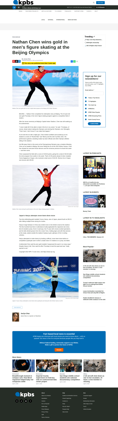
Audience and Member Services (69, 395)
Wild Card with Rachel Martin (84, 11)
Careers (43, 401)
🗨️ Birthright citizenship (92, 42)
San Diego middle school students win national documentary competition (94, 276)
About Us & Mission (46, 395)
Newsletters (44, 398)
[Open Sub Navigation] (23, 15)
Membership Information (89, 401)
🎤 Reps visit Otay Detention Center (93, 40)
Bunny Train (87, 211)
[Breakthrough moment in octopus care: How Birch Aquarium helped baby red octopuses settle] (23, 365)
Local (43, 19)
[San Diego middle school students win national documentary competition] (71, 365)
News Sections (72, 19)
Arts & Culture (47, 15)
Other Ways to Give (87, 403)
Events (89, 15)
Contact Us (65, 401)
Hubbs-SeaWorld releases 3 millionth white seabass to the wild (94, 298)
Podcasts (68, 15)
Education (62, 374)
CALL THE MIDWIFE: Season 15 (93, 237)
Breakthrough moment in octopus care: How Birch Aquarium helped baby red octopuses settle (22, 378)
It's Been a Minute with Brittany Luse (31, 11)
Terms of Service (45, 417)
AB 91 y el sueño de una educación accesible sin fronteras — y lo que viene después (94, 184)
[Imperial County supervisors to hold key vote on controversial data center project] (47, 365)
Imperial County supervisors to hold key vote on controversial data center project (46, 378)
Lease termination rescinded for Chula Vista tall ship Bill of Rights (94, 292)
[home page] (22, 4)
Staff (43, 414)
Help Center (65, 411)
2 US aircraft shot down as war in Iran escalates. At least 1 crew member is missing (93, 267)
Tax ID (84, 406)
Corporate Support (87, 395)
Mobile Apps (44, 406)
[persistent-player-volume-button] (18, 11)
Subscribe (94, 123)
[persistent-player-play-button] (14, 11)
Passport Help (65, 409)
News (20, 15)
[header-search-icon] (94, 4)
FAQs (63, 403)
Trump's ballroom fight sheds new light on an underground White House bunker (94, 284)
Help (96, 15)
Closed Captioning (66, 398)
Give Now (101, 4)
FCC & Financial (45, 403)
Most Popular (89, 247)
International (60, 19)
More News (17, 357)
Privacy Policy (45, 411)
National (50, 19)
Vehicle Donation (87, 409)
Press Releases (45, 409)
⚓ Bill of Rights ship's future (93, 45)
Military (85, 374)
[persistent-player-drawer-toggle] (100, 11)
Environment (15, 374)
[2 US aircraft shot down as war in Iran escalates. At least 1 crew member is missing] (94, 365)
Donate (59, 350)
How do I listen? (66, 406)
